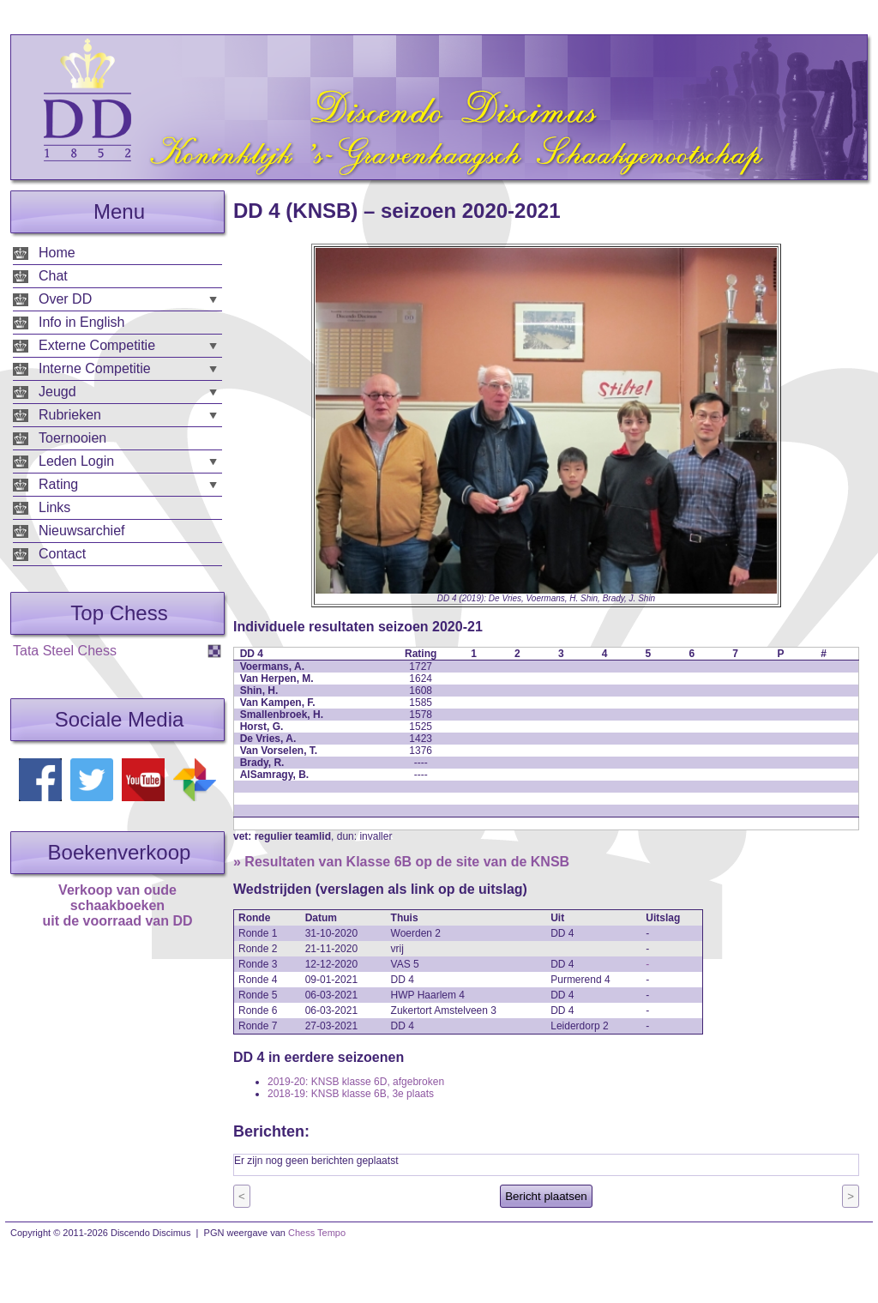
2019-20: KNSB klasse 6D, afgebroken (356, 1082)
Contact (62, 553)
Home (57, 252)
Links (54, 507)
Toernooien (72, 438)
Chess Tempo (317, 1233)
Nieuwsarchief (81, 530)
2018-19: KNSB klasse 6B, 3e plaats (351, 1094)
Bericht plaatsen (546, 1196)
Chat (53, 275)
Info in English (82, 322)
